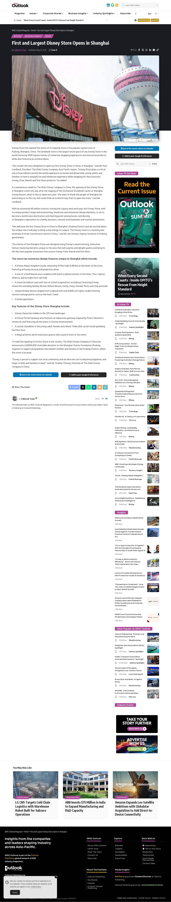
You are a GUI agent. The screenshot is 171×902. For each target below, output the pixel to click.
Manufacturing (135, 448)
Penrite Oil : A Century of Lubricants (130, 416)
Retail (48, 36)
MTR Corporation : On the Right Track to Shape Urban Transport (126, 346)
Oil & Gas (132, 420)
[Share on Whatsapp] (146, 50)
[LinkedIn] (108, 5)
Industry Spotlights (136, 327)
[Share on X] (142, 50)
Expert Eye (133, 493)
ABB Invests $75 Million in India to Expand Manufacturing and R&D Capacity (85, 806)
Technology (133, 316)
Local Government (136, 674)
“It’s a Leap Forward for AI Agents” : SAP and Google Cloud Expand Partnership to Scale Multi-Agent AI (130, 548)
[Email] (153, 50)
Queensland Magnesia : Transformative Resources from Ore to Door (128, 393)
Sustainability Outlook (152, 885)
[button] (135, 13)
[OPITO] (127, 294)
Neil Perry (119, 877)
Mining (131, 338)
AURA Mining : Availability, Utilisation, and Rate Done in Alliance (127, 430)
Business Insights (33, 36)
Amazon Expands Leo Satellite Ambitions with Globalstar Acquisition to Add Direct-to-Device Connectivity (134, 808)
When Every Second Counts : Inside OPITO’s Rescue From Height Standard (53, 20)
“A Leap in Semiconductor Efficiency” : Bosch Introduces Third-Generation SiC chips (127, 561)
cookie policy (36, 887)
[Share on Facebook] (139, 50)
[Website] (102, 399)
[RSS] (117, 5)
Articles (17, 36)
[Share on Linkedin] (150, 50)
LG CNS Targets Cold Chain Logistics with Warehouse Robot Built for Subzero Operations (32, 808)
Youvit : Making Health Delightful (128, 475)
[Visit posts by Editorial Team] (15, 399)
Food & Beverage (135, 459)
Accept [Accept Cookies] (15, 893)
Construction (134, 375)
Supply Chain (134, 352)
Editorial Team (20, 50)
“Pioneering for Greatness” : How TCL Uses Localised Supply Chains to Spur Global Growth (129, 586)
